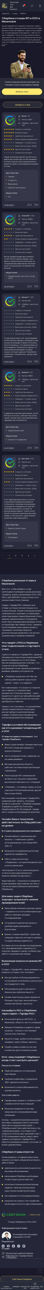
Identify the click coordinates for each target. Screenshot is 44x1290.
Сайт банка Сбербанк (22, 1279)
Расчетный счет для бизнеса (10, 5)
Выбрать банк (22, 91)
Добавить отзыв (22, 105)
